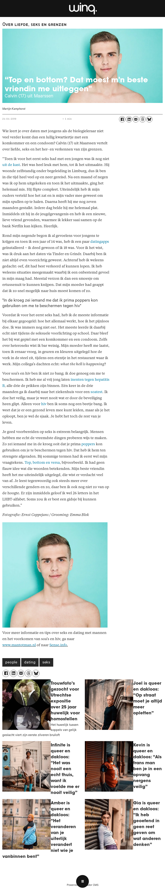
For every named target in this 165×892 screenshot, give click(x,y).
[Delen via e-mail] (136, 119)
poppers (88, 444)
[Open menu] (82, 881)
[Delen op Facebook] (122, 119)
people (11, 663)
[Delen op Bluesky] (149, 119)
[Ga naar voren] (82, 8)
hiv (43, 404)
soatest (96, 392)
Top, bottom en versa (42, 462)
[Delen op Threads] (142, 119)
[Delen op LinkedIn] (129, 119)
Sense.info (58, 645)
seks (46, 663)
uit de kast (11, 165)
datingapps (99, 241)
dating (30, 663)
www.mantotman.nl (19, 645)
